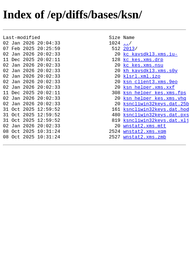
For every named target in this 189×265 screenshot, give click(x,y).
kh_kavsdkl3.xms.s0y (150, 78)
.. (126, 45)
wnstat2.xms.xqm (144, 151)
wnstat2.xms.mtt (144, 144)
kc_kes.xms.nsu (143, 71)
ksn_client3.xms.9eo (150, 91)
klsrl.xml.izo (141, 84)
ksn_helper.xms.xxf (149, 98)
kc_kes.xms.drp (143, 64)
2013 (129, 51)
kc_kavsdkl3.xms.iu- (150, 58)
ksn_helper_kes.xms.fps (154, 104)
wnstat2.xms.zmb (144, 157)
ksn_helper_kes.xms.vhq (154, 111)
